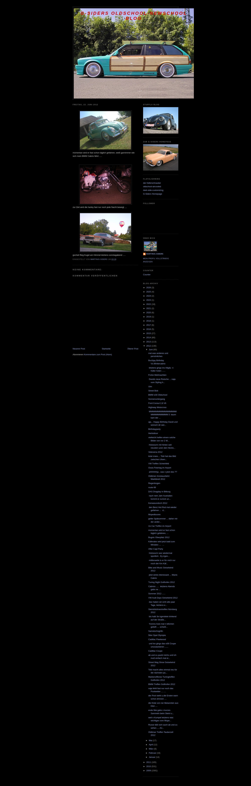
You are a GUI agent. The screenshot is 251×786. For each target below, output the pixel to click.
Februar (153, 753)
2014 (149, 337)
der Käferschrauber (152, 183)
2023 (149, 300)
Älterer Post (132, 349)
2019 (149, 316)
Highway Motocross (157, 407)
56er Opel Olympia (157, 635)
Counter (146, 274)
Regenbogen (154, 483)
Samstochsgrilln (155, 631)
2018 (149, 321)
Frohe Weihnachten (157, 375)
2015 (149, 333)
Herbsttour (153, 433)
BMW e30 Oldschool (157, 395)
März (151, 749)
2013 (149, 341)
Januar (152, 757)
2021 (149, 308)
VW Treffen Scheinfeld (158, 463)
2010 (149, 766)
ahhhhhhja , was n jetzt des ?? (162, 472)
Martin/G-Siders (154, 254)
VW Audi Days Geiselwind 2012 (163, 598)
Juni (151, 349)
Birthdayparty (154, 429)
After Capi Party (155, 549)
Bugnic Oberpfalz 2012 (158, 537)
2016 (149, 329)
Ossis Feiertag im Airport (159, 468)
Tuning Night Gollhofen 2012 (161, 582)
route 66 (152, 487)
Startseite (106, 349)
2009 (149, 770)
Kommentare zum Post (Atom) (98, 354)
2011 (149, 762)
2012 (149, 346)
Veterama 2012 (155, 452)
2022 (149, 304)
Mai (151, 740)
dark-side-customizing (153, 190)
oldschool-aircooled (152, 186)
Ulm (150, 386)
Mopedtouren (154, 514)
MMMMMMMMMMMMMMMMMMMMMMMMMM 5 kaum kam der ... (162, 414)
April (151, 744)
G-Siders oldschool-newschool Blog (134, 16)
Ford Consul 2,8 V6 (157, 403)
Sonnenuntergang (156, 399)
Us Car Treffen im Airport (159, 526)
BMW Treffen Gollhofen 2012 (161, 684)
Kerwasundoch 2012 (157, 503)
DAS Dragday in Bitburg (159, 491)
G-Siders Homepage (152, 194)
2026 (149, 287)
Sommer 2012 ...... (156, 593)
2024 (149, 296)
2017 (149, 325)
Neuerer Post (79, 349)
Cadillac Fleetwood (157, 639)
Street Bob (153, 390)
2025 (149, 292)
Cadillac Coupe (155, 651)
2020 (149, 312)
